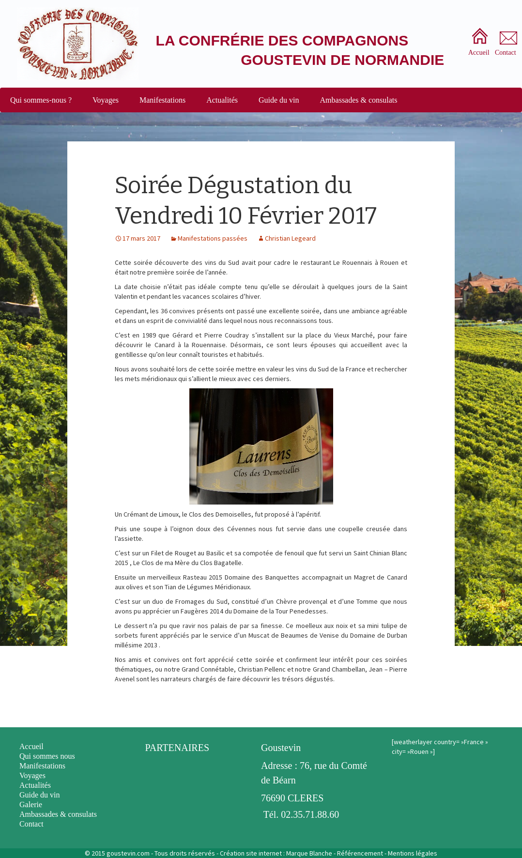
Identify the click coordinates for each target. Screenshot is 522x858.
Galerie (30, 804)
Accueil (31, 746)
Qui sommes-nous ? (41, 100)
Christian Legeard (290, 238)
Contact (31, 824)
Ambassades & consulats (359, 100)
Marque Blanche (309, 853)
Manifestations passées (212, 238)
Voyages (105, 100)
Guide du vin (279, 100)
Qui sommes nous (47, 756)
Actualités (222, 100)
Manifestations (162, 100)
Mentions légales (412, 853)
